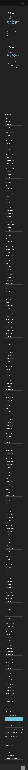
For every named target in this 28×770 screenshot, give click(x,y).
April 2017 (8, 378)
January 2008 (9, 684)
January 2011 (9, 584)
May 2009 (8, 640)
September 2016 (10, 397)
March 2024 (9, 185)
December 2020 (10, 277)
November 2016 (10, 392)
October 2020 (9, 283)
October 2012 (9, 525)
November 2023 (10, 193)
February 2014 (9, 481)
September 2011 (10, 562)
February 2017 (9, 383)
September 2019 (10, 319)
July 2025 (8, 143)
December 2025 (10, 129)
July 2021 (8, 258)
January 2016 (9, 419)
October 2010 (9, 592)
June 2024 (8, 177)
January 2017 (9, 386)
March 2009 (9, 645)
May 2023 (8, 202)
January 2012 (9, 551)
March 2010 (9, 612)
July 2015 (8, 436)
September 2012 (10, 528)
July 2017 (8, 369)
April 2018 (8, 344)
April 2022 (8, 235)
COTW (8, 752)
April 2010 (8, 609)
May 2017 (8, 375)
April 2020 (8, 299)
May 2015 (8, 442)
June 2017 (8, 372)
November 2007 (10, 690)
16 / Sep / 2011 (10, 50)
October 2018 (9, 327)
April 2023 (8, 205)
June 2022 (8, 230)
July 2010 (8, 601)
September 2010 (10, 595)
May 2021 (8, 263)
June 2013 (8, 503)
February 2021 (9, 272)
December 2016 (10, 389)
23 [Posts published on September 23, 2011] (16, 732)
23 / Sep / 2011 (10, 16)
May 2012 (8, 539)
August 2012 (9, 531)
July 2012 (8, 534)
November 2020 (10, 280)
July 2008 (8, 668)
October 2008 (9, 659)
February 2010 (9, 615)
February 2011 (9, 581)
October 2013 (9, 492)
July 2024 (8, 174)
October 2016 (9, 394)
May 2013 (8, 506)
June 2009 (8, 637)
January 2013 (9, 517)
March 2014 (9, 478)
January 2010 (9, 618)
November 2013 (10, 489)
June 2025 (8, 146)
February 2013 (9, 514)
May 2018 (8, 341)
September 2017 (10, 364)
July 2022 (8, 227)
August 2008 (9, 665)
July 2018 (8, 336)
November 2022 (10, 219)
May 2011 (8, 573)
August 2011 (9, 565)
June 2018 (8, 339)
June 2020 (8, 294)
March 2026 (9, 124)
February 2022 (9, 241)
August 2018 (9, 333)
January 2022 (9, 244)
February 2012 (9, 548)
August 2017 (9, 366)
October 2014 (9, 458)
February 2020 (9, 305)
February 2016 (9, 417)
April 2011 (8, 576)
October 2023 (9, 196)
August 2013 (9, 498)
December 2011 (10, 553)
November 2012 (10, 523)
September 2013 (10, 495)
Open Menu (22, 3)
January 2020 (9, 308)
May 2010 (8, 606)
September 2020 (10, 286)
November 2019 (10, 313)
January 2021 (9, 274)
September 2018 (10, 330)
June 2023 (8, 199)
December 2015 (10, 422)
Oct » (9, 739)
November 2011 (10, 556)
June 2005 (8, 704)
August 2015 (9, 433)
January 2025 (9, 157)
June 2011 (8, 570)
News (7, 749)
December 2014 (10, 456)
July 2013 (8, 500)
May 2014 (8, 472)
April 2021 (8, 266)
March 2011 (9, 578)
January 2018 (9, 352)
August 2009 (9, 631)
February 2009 (9, 648)
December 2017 (10, 355)
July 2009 (8, 634)
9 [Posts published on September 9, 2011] (16, 725)
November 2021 (10, 249)
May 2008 (8, 673)
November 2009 (10, 623)
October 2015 (9, 428)
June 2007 (8, 698)
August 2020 (9, 288)
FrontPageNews (10, 755)
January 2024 (9, 191)
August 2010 (9, 598)
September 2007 (10, 693)
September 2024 (10, 168)
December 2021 (10, 246)
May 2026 (8, 118)
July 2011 (8, 567)
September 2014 (10, 461)
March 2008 (9, 679)
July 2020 (8, 291)
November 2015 (10, 425)
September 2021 (10, 255)
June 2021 (8, 260)
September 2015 (10, 431)
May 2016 (8, 408)
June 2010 (8, 604)
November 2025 (10, 132)
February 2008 (9, 682)
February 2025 (9, 154)
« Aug (6, 739)
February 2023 (9, 210)
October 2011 (9, 559)
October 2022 (9, 221)
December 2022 (10, 216)
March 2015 (9, 447)
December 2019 (10, 311)
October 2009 (9, 626)
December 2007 (10, 687)
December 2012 (10, 520)
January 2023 (9, 213)
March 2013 (9, 511)
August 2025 (9, 140)
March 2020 (9, 302)
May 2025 (8, 149)
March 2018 (9, 347)
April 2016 (8, 411)
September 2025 (10, 138)
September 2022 (10, 224)
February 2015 (9, 450)
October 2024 (9, 166)
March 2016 (9, 414)
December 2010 (10, 587)
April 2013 (8, 509)
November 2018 (10, 325)
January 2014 (9, 484)
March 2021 (9, 269)
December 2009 (10, 620)
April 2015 (8, 445)
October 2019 (9, 316)
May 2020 (8, 297)
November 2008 (10, 657)
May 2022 (8, 233)
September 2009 (10, 629)
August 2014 (9, 464)
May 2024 (8, 180)
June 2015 (8, 439)
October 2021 (9, 252)
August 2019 (9, 322)
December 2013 (10, 486)
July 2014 (8, 467)
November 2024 (10, 163)
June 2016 (8, 405)
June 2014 (8, 470)
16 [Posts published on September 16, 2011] (16, 729)
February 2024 (9, 188)
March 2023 (9, 207)
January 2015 (9, 453)
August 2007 (9, 696)
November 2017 (10, 358)
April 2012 (8, 542)
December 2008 (10, 654)
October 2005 (9, 701)
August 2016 (9, 400)
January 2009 (9, 651)
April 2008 (8, 676)
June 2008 (8, 671)
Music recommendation (12, 758)
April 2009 (8, 643)
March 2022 (9, 238)
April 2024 (8, 182)
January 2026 (9, 127)
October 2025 (9, 135)
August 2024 (9, 171)
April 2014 (8, 475)
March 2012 (9, 545)
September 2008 (10, 662)
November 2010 (10, 590)
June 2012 (8, 537)
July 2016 (8, 403)
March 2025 (9, 152)
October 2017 (9, 361)
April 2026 (8, 121)
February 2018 (9, 350)
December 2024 (10, 160)
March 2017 (9, 380)
